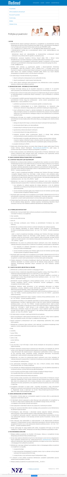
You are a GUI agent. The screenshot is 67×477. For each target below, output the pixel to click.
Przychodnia (12, 8)
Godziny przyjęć (55, 2)
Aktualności (36, 2)
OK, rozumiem (34, 475)
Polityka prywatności (34, 469)
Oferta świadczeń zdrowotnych (17, 11)
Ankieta (11, 21)
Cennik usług (12, 18)
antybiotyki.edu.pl (46, 439)
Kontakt (48, 2)
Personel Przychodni (14, 14)
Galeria (42, 2)
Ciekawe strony (13, 24)
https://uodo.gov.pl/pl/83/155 (40, 148)
